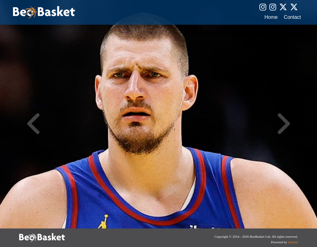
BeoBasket (44, 12)
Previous (34, 123)
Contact (292, 17)
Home (271, 17)
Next (283, 123)
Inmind (293, 242)
